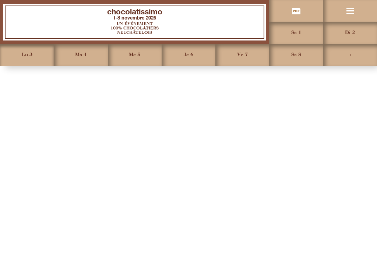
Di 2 (350, 32)
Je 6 (188, 54)
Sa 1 (296, 32)
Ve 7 (242, 54)
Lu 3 (27, 54)
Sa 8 (296, 54)
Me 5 (134, 54)
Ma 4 (81, 54)
